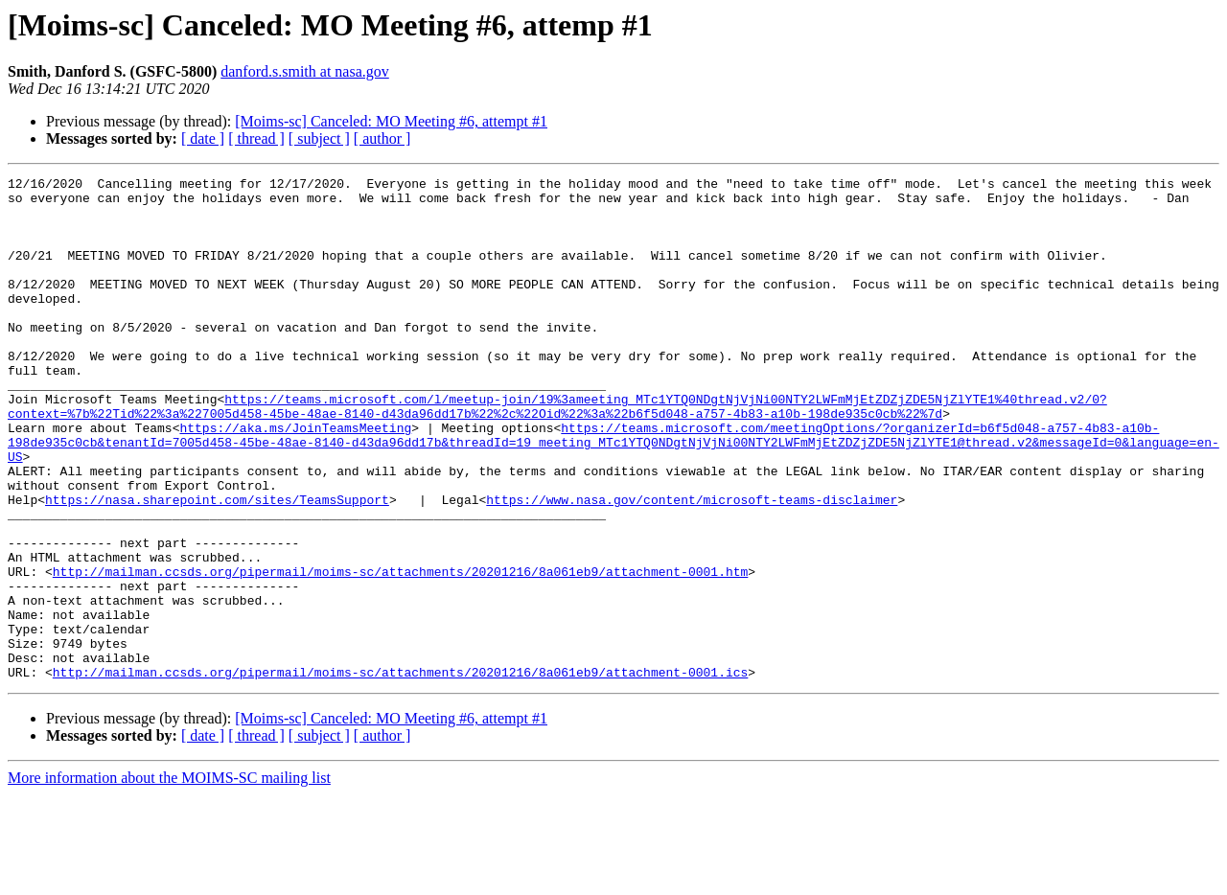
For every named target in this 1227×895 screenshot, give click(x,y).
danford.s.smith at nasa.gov (304, 71)
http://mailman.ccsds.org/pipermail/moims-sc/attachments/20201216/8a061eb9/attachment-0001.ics (400, 772)
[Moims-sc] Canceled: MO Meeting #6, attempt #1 (391, 121)
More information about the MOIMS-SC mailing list (169, 878)
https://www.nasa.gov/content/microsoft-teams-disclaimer (691, 565)
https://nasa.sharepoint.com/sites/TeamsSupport (217, 565)
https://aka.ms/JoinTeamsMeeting (295, 479)
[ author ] (382, 138)
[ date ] (202, 138)
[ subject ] (319, 138)
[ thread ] (256, 138)
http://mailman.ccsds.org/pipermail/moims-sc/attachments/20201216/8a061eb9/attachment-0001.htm (400, 651)
